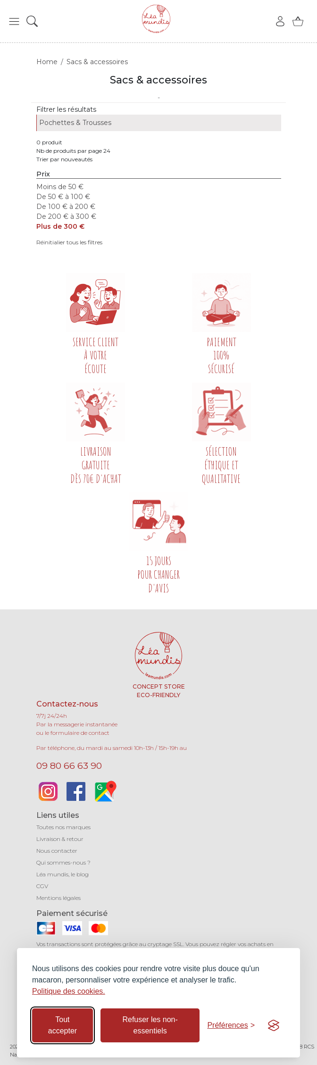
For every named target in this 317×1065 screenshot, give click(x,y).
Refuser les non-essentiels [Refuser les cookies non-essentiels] (149, 1025)
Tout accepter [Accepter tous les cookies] (62, 1025)
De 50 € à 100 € (63, 196)
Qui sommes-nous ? (63, 862)
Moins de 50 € (59, 187)
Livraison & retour (59, 838)
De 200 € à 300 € (66, 216)
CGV (42, 886)
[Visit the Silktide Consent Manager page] (273, 1025)
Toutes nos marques (63, 827)
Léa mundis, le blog (62, 874)
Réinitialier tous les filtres (69, 242)
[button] (14, 21)
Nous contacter (56, 850)
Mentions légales (58, 897)
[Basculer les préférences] (231, 1025)
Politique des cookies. (68, 991)
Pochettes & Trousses (75, 122)
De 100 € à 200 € (65, 206)
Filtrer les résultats (66, 109)
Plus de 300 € (60, 226)
